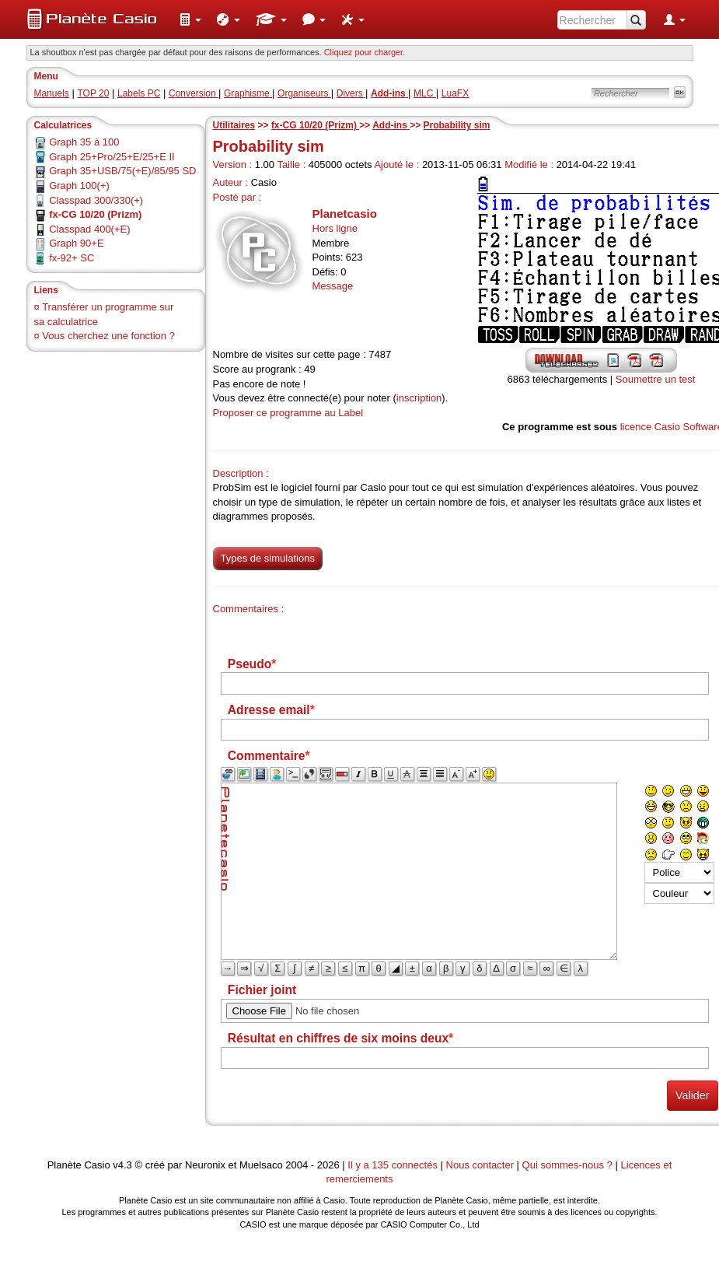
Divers (351, 93)
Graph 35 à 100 (84, 142)
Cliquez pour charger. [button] (365, 52)
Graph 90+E (76, 243)
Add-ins (391, 125)
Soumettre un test (656, 379)
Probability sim (457, 125)
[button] (190, 19)
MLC (425, 93)
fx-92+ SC (71, 258)
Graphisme (248, 93)
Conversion (193, 93)
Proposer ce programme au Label (288, 413)
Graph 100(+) (79, 185)
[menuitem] (190, 19)
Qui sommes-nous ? (567, 1165)
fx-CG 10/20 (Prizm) (315, 125)
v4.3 (122, 1165)
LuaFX (455, 93)
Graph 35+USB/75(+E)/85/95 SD (122, 171)
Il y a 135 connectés (393, 1165)
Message (333, 286)
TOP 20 (93, 93)
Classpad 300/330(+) (96, 200)
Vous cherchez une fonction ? (108, 336)
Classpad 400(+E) (89, 229)
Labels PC (138, 93)
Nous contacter (480, 1165)
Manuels (51, 93)
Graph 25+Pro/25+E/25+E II (112, 157)
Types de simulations (268, 558)
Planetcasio (344, 213)
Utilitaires (234, 125)
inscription (419, 398)
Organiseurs (304, 93)
